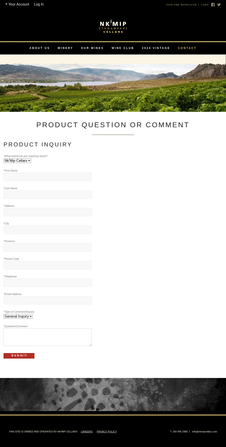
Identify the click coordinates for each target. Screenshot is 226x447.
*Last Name (10, 188)
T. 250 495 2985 (179, 431)
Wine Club (123, 48)
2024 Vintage (156, 48)
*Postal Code (11, 258)
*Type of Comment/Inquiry (19, 311)
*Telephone (10, 276)
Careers (86, 431)
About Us (39, 48)
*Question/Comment (15, 326)
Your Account (18, 4)
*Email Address (13, 294)
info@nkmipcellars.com (204, 431)
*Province (9, 241)
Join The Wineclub (181, 5)
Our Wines (92, 48)
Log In (39, 4)
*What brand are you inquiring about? (25, 156)
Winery (65, 48)
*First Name (10, 170)
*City (6, 223)
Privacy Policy (107, 431)
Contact (187, 48)
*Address (9, 206)
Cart (205, 5)
